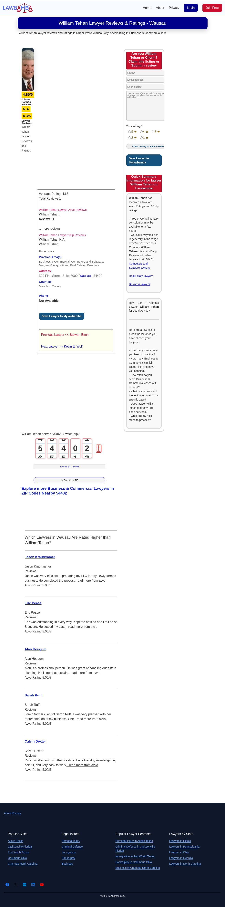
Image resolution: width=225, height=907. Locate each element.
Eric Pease (33, 603)
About (160, 7)
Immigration (69, 852)
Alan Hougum (35, 649)
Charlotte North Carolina (22, 863)
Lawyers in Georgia (181, 858)
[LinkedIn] (33, 884)
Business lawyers (139, 284)
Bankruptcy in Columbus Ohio (134, 862)
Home (147, 7)
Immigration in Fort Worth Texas (135, 856)
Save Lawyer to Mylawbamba (62, 316)
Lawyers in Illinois (180, 840)
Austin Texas (15, 840)
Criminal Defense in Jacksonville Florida (135, 848)
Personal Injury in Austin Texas (134, 840)
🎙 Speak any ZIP (69, 480)
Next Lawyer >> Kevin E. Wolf (62, 346)
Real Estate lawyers (141, 275)
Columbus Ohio (17, 858)
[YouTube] (41, 884)
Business (67, 863)
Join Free (212, 7)
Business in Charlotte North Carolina (138, 867)
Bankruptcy (68, 858)
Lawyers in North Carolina (185, 863)
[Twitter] (16, 884)
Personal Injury (71, 840)
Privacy (174, 7)
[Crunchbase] (24, 884)
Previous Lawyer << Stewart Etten (65, 334)
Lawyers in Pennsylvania (184, 846)
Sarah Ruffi (34, 695)
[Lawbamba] (18, 7)
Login (191, 7)
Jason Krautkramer (40, 557)
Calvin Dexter (35, 741)
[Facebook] (7, 884)
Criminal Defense (72, 846)
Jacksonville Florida (20, 846)
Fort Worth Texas (18, 852)
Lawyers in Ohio (179, 852)
